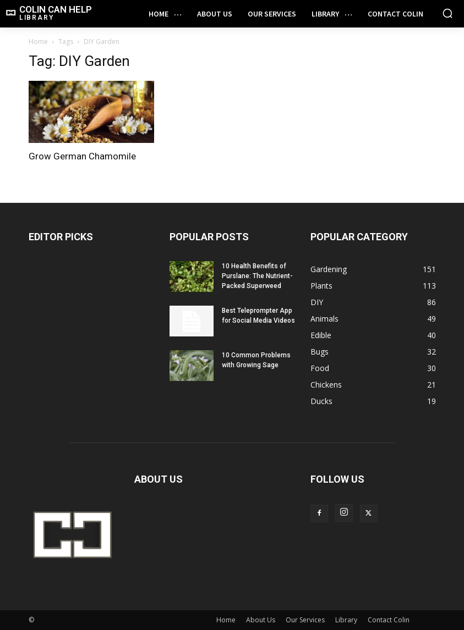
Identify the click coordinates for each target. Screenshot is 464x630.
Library (346, 620)
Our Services (305, 620)
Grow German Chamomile (82, 156)
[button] (447, 13)
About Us (260, 620)
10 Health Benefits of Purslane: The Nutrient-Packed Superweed (257, 276)
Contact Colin (389, 620)
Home (38, 41)
